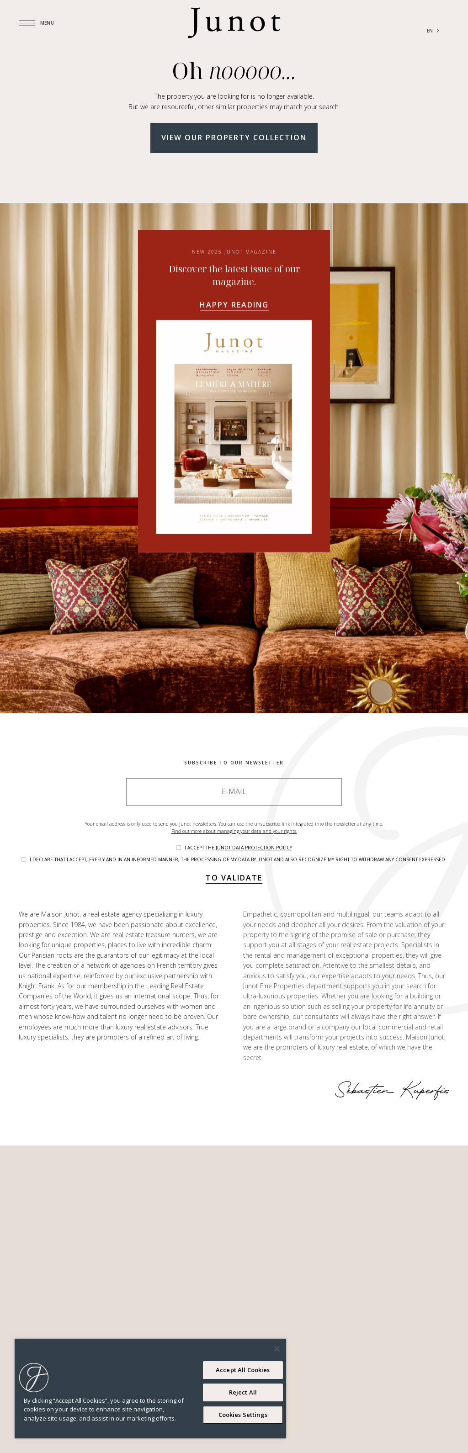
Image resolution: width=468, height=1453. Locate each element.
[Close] (277, 1349)
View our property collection (234, 138)
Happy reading (234, 304)
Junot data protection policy (254, 847)
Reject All (243, 1392)
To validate (234, 878)
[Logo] (234, 22)
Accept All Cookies (243, 1370)
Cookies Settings (242, 1415)
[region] (150, 1388)
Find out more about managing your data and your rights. (234, 831)
